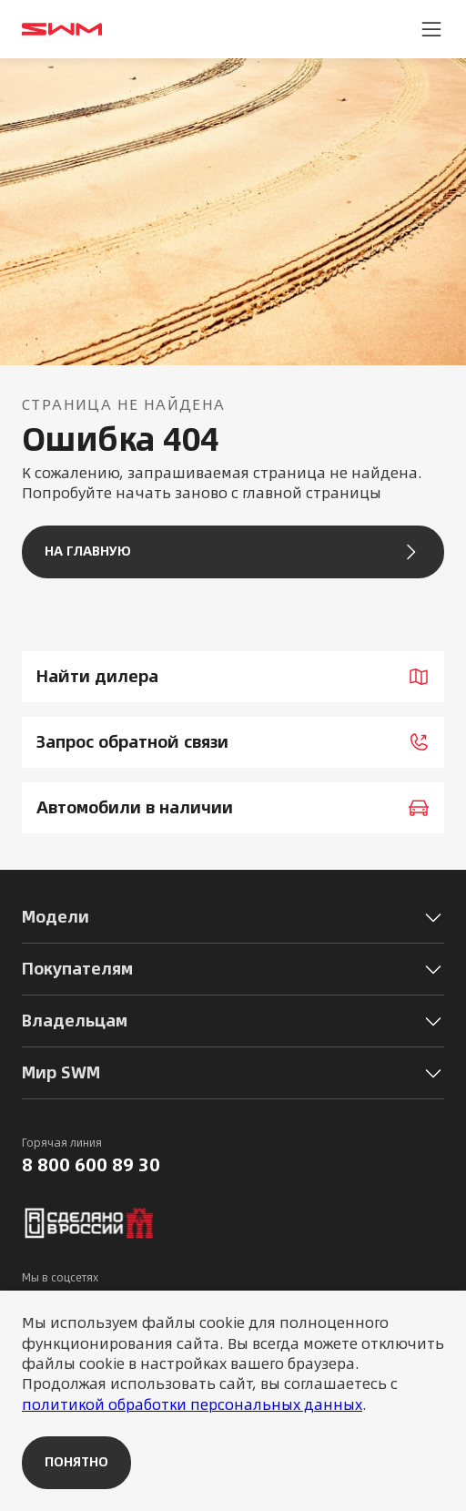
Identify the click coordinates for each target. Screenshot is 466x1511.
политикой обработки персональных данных (192, 1404)
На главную (233, 552)
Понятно (76, 1462)
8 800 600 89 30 (91, 1165)
